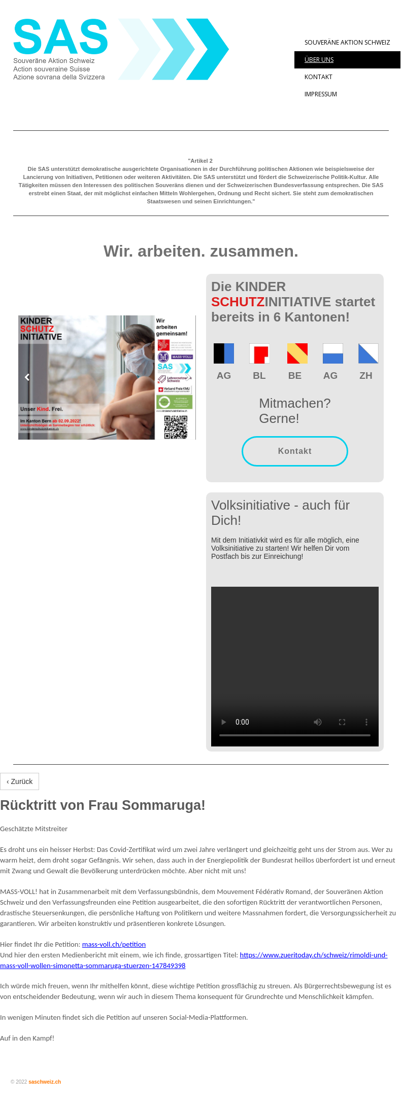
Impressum (321, 94)
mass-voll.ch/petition (114, 944)
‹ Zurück (19, 781)
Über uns (319, 59)
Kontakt (318, 77)
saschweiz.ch (44, 1082)
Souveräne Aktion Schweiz (347, 42)
